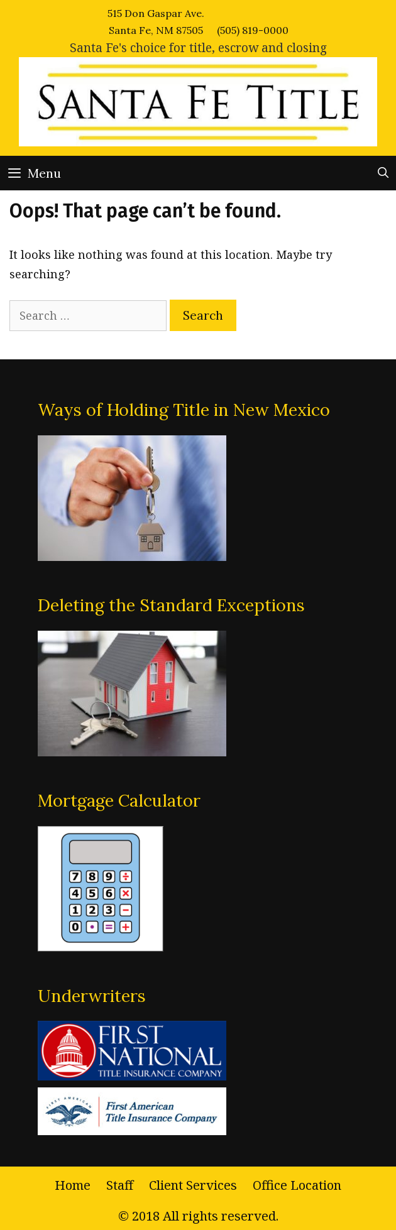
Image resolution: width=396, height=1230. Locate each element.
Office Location (297, 1185)
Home (73, 1185)
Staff (119, 1185)
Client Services (193, 1185)
